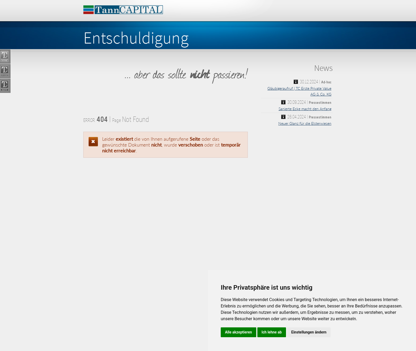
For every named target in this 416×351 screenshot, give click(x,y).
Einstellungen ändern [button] (309, 332)
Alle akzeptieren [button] (238, 332)
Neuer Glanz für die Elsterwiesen (304, 123)
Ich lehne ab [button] (272, 332)
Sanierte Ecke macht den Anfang (305, 108)
